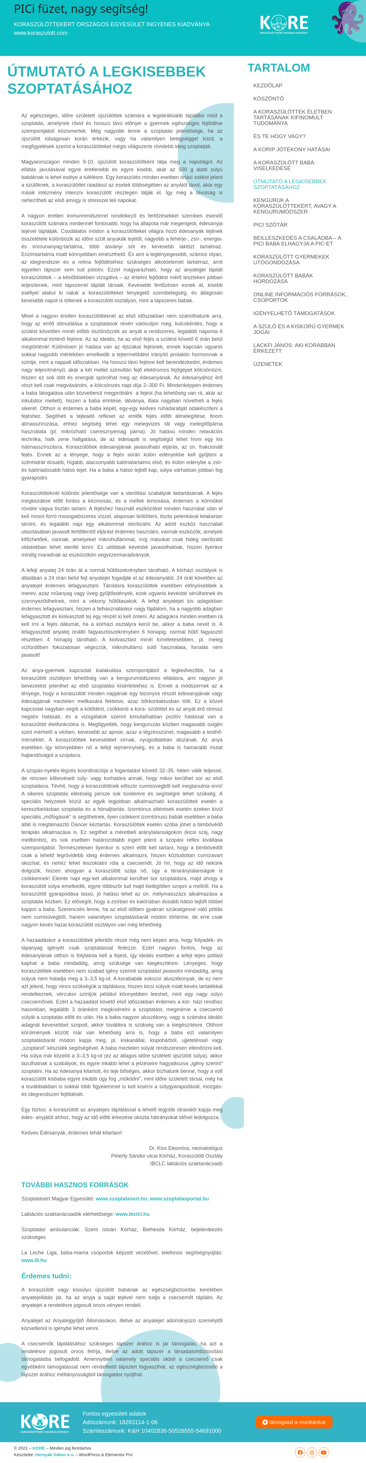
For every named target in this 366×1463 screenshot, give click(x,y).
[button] (294, 1422)
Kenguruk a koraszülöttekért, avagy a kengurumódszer (294, 206)
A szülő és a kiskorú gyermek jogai (298, 329)
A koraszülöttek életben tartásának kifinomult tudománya (292, 117)
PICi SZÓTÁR (270, 225)
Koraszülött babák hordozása (283, 278)
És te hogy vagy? (279, 136)
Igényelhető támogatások (294, 313)
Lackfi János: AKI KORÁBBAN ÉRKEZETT (294, 348)
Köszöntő (268, 99)
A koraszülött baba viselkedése (283, 165)
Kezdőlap (267, 85)
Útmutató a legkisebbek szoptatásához (290, 184)
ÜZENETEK (267, 364)
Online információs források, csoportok (300, 297)
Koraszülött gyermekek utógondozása (291, 259)
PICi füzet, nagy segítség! (81, 8)
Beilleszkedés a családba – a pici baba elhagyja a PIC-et (297, 241)
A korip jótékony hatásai (291, 149)
